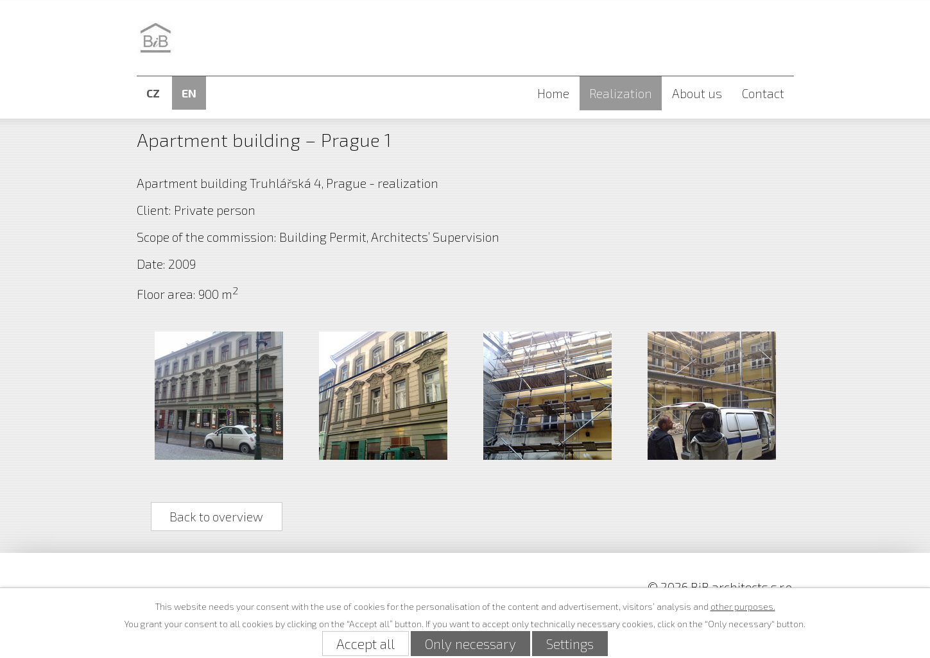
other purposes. (742, 606)
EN (189, 93)
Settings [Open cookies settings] (570, 644)
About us (697, 93)
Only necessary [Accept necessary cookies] (470, 644)
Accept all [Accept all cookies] (365, 644)
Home (553, 93)
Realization (620, 93)
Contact (763, 93)
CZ (153, 93)
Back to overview (216, 516)
